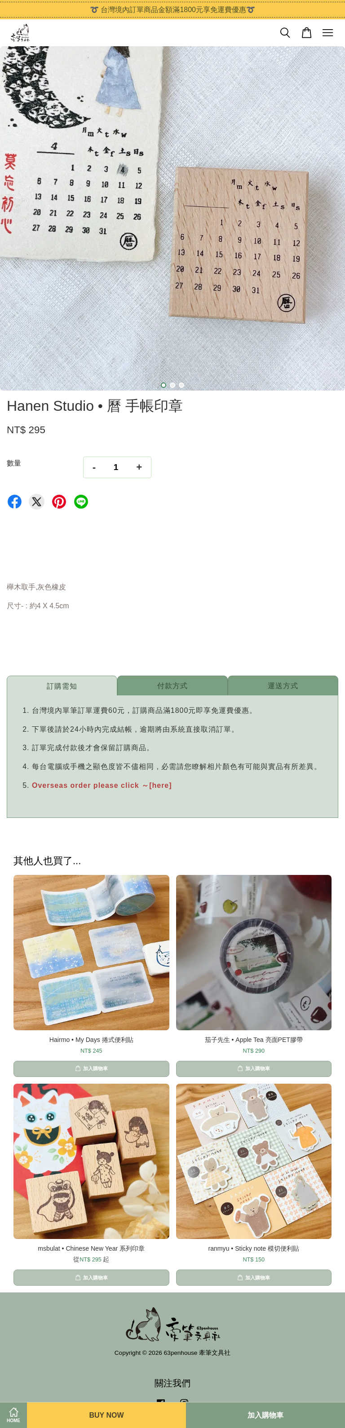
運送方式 (283, 686)
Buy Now (106, 1415)
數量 (14, 463)
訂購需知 (62, 686)
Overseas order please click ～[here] (102, 785)
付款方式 (172, 686)
